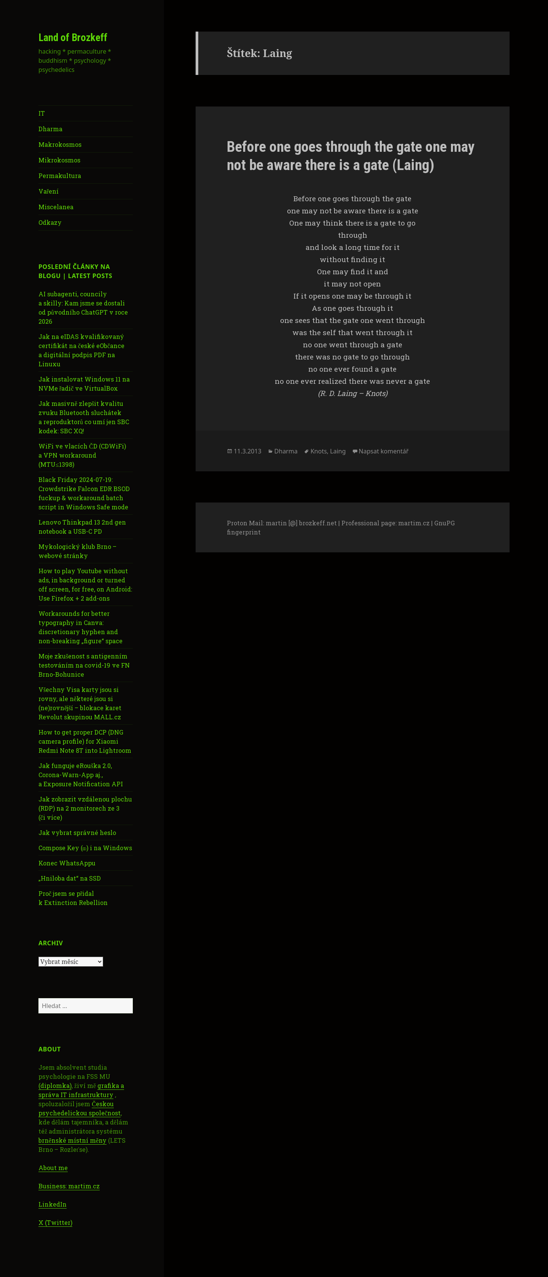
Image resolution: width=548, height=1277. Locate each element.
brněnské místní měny (72, 1140)
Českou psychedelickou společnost (79, 1108)
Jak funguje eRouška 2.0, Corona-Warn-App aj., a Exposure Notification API (80, 775)
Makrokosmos (59, 144)
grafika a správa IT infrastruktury (81, 1090)
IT (41, 113)
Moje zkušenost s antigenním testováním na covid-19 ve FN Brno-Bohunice (84, 665)
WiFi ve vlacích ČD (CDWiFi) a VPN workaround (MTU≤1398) (82, 455)
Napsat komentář (384, 451)
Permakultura (59, 176)
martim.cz (414, 523)
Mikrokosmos (59, 160)
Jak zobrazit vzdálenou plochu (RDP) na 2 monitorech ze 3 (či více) (85, 808)
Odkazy (50, 222)
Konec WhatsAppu (67, 863)
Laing (338, 451)
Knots (319, 451)
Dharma (50, 129)
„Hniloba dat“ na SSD (69, 878)
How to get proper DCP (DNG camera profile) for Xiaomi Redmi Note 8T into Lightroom (84, 741)
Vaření (48, 191)
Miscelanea (55, 207)
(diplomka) (55, 1085)
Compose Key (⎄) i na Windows (85, 848)
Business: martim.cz (69, 1186)
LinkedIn (52, 1204)
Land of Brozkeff (72, 38)
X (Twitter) (55, 1222)
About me (53, 1168)
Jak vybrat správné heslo (77, 832)
